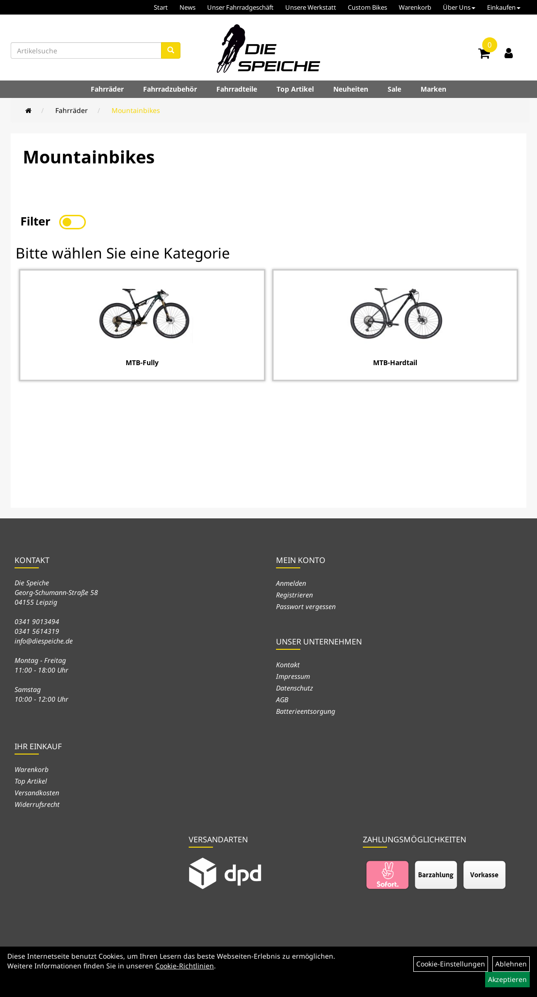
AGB (282, 699)
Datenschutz (294, 687)
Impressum (293, 676)
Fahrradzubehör (170, 89)
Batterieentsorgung (305, 711)
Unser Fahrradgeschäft (240, 7)
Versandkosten (37, 792)
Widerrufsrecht (37, 804)
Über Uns (459, 7)
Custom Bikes (367, 7)
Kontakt (288, 664)
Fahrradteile (236, 89)
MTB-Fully (142, 362)
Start (161, 7)
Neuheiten (350, 89)
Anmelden (291, 583)
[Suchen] (170, 50)
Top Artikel (295, 89)
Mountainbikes (136, 110)
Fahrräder (107, 89)
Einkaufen (504, 7)
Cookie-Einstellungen (450, 963)
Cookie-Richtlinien (184, 965)
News (187, 7)
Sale (394, 89)
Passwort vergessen (306, 606)
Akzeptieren (507, 979)
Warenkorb (415, 7)
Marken (433, 89)
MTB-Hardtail (395, 362)
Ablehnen (511, 963)
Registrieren (294, 594)
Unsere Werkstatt (310, 7)
